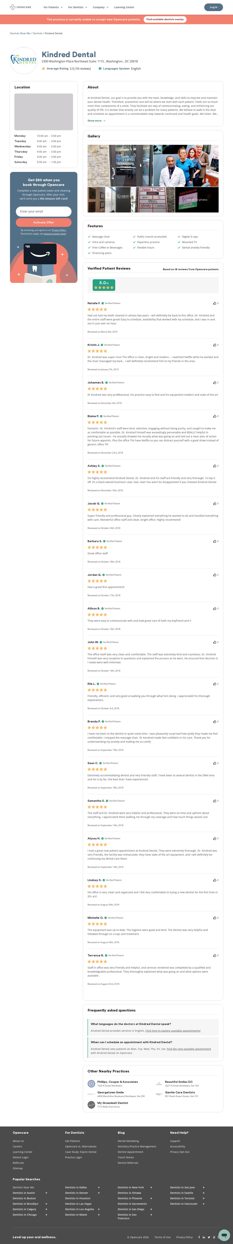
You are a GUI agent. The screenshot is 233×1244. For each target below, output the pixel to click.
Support (175, 1141)
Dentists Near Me (20, 33)
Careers (17, 1146)
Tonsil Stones (126, 1157)
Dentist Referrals (128, 1162)
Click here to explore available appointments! (173, 1030)
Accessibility (177, 1146)
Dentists (37, 33)
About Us (18, 1141)
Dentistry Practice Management (137, 1146)
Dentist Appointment (130, 1152)
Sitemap (18, 1168)
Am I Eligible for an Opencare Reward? (44, 237)
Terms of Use (163, 1237)
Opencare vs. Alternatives (80, 1146)
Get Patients (72, 1141)
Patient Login (21, 1157)
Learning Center (22, 1152)
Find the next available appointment (189, 1049)
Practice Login (73, 1157)
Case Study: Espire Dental (80, 1152)
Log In (213, 7)
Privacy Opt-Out (179, 1152)
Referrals (18, 1162)
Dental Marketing (128, 1141)
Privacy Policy (59, 230)
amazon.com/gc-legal (55, 233)
